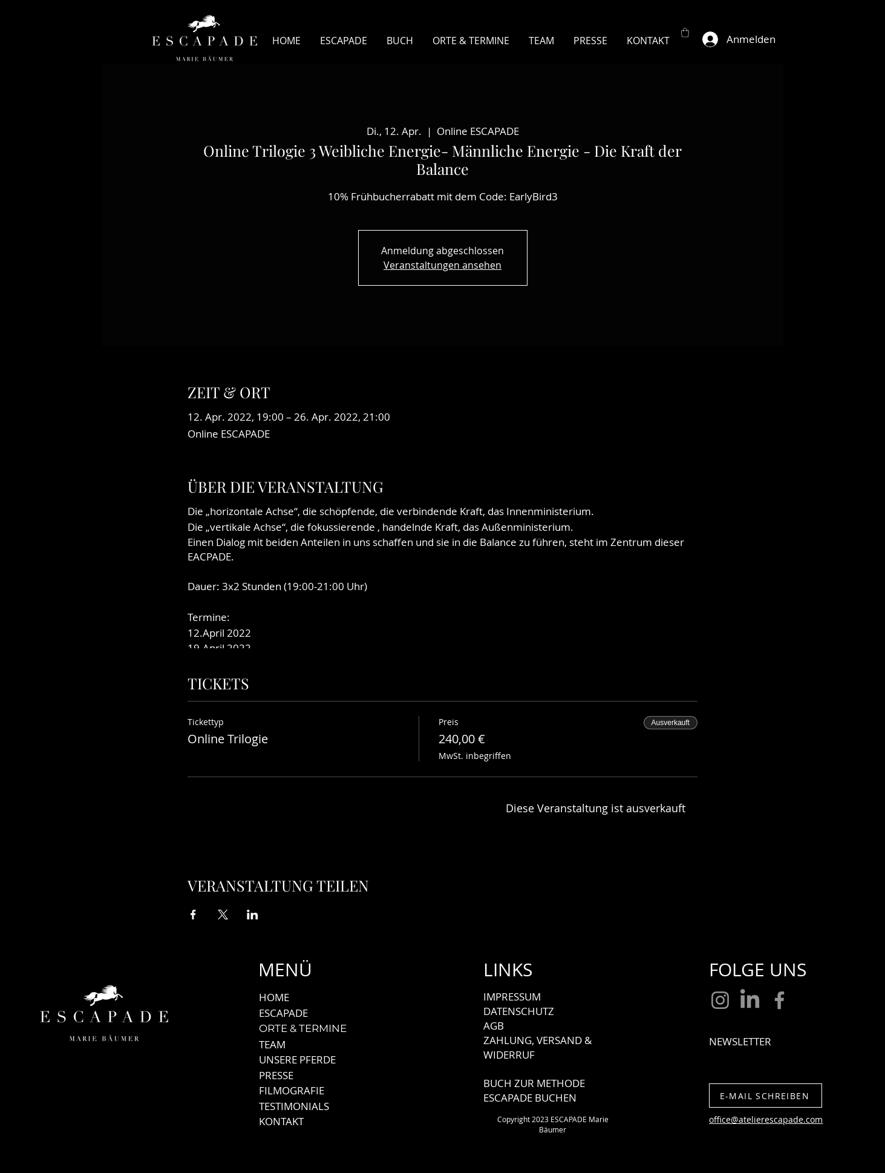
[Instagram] (720, 1000)
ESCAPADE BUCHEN (529, 1098)
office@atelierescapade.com (766, 1119)
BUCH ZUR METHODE (534, 1083)
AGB (493, 1026)
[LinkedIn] (750, 1000)
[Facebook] (779, 1000)
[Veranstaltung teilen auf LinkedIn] (252, 914)
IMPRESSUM (512, 997)
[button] (685, 32)
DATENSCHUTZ (518, 1011)
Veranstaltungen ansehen (442, 265)
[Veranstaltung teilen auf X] (223, 914)
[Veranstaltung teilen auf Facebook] (193, 914)
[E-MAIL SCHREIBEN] (765, 1095)
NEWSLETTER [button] (740, 1041)
